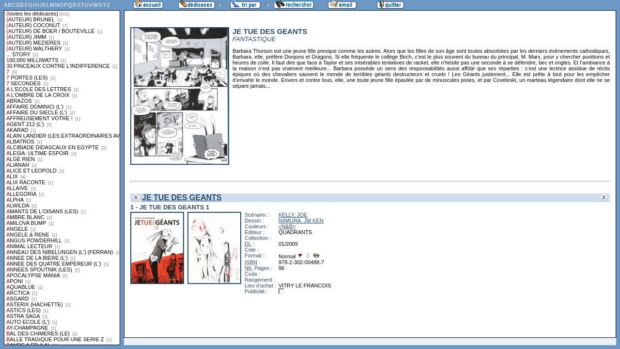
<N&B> (287, 226)
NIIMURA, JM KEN (301, 220)
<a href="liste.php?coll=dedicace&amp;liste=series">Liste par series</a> (62, 172)
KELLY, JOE (293, 215)
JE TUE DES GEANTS (181, 197)
